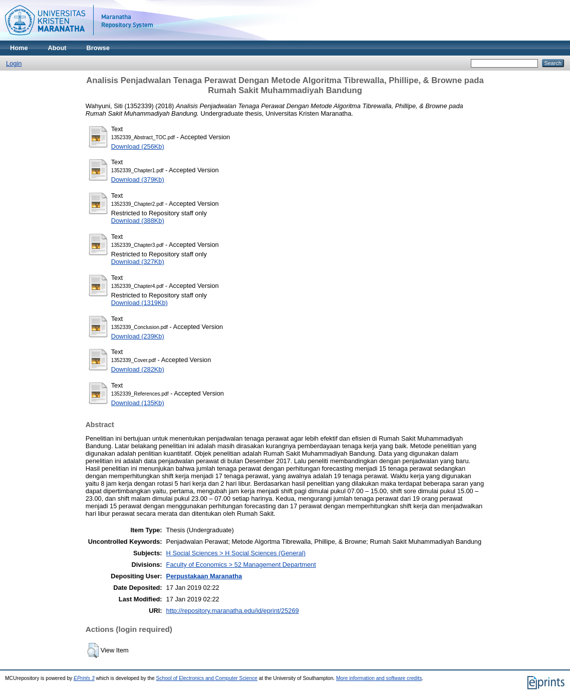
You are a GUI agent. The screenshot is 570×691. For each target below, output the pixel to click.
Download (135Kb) (137, 403)
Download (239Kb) (137, 336)
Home (19, 48)
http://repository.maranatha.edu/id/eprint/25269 (232, 610)
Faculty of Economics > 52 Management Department (241, 564)
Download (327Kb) (137, 261)
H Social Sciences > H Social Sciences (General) (236, 553)
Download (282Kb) (137, 369)
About (57, 48)
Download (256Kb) (137, 146)
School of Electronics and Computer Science (207, 678)
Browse (98, 48)
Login (14, 63)
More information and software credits (379, 678)
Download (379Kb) (137, 179)
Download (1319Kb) (139, 302)
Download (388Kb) (137, 220)
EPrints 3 (84, 678)
